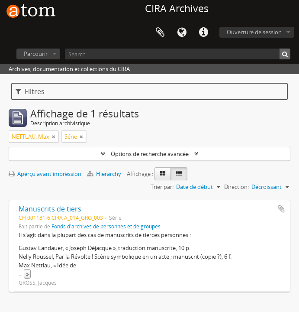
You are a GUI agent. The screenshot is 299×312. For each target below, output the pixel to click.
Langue (182, 32)
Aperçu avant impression (45, 174)
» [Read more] (27, 274)
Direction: (236, 187)
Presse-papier (160, 32)
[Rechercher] (285, 54)
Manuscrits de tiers (50, 209)
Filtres (30, 91)
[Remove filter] (53, 136)
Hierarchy (104, 174)
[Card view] (162, 173)
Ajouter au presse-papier (281, 209)
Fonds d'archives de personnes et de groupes (106, 226)
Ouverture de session (254, 32)
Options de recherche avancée (149, 154)
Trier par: (162, 187)
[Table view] (178, 173)
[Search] (177, 54)
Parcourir (36, 54)
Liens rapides (203, 32)
